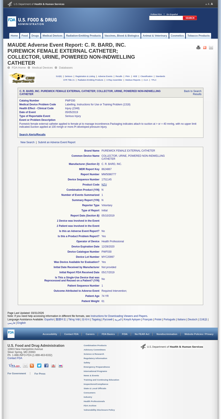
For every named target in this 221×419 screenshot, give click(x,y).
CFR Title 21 (68, 80)
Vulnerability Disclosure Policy (99, 410)
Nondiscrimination (167, 334)
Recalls (118, 76)
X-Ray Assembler (114, 80)
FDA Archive (90, 405)
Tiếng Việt (74, 319)
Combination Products (95, 345)
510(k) (59, 76)
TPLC (154, 80)
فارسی (11, 322)
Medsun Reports (132, 80)
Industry (88, 397)
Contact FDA (71, 334)
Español (49, 319)
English (21, 322)
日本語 (203, 319)
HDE (135, 76)
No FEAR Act (142, 334)
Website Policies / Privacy (199, 334)
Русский (107, 319)
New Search (27, 142)
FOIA (124, 334)
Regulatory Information (95, 358)
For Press (40, 373)
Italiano (181, 319)
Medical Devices (42, 67)
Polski (158, 319)
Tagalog (96, 319)
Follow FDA (156, 14)
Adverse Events (105, 76)
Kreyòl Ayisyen (132, 319)
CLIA (146, 80)
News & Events (91, 375)
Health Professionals (94, 401)
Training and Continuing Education (101, 380)
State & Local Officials (95, 388)
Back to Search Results (192, 93)
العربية (118, 319)
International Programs (95, 371)
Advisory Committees (95, 349)
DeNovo (68, 76)
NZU (104, 184)
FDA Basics (108, 334)
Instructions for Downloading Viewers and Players (119, 316)
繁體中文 (61, 319)
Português (169, 319)
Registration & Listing (85, 76)
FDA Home (19, 67)
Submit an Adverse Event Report (56, 142)
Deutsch (192, 319)
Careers (90, 334)
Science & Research (94, 354)
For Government (17, 373)
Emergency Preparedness (97, 367)
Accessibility (50, 334)
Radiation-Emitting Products (90, 80)
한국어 (86, 319)
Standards (160, 76)
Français (148, 319)
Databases (66, 67)
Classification (146, 76)
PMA (127, 76)
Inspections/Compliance (96, 384)
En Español (172, 14)
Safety (87, 362)
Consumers (89, 392)
